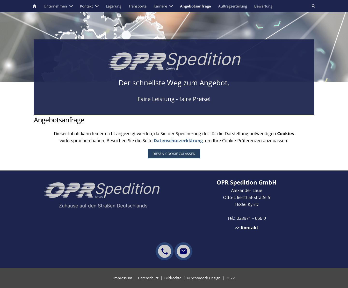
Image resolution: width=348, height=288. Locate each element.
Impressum (122, 277)
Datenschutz (148, 277)
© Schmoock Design (203, 277)
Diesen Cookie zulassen (174, 153)
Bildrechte (172, 277)
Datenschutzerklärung (178, 140)
